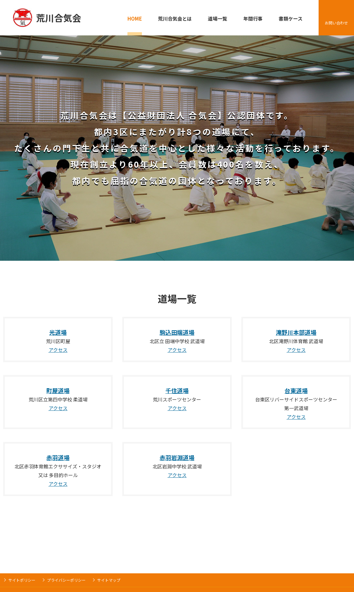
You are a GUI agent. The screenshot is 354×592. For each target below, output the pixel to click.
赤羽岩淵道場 (177, 457)
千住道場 (177, 390)
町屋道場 (58, 390)
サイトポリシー (21, 580)
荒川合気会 (58, 17)
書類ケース (291, 18)
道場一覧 (217, 18)
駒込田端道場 (177, 332)
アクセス (58, 349)
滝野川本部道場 (296, 332)
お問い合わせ (336, 22)
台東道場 (296, 390)
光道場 (58, 332)
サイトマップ (108, 580)
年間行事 (253, 18)
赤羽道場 (58, 457)
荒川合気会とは (175, 18)
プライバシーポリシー (66, 580)
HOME (134, 18)
